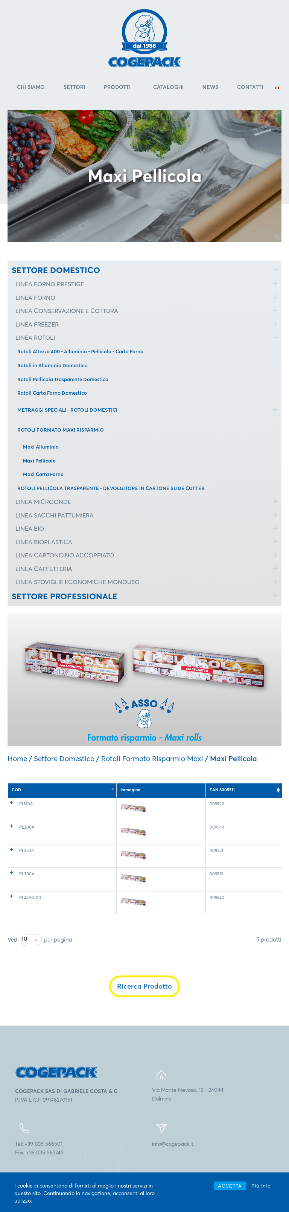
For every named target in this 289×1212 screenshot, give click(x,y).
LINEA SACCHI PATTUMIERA (54, 515)
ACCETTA (230, 1186)
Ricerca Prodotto (144, 1002)
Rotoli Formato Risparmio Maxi (152, 758)
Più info (261, 1186)
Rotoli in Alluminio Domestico (52, 365)
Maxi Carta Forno (43, 474)
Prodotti (117, 87)
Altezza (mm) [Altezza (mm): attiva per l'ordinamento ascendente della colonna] (135, 789)
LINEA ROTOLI (35, 337)
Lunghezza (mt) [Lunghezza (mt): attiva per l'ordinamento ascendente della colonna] (178, 789)
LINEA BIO (29, 528)
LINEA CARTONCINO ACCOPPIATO (64, 555)
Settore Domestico (64, 758)
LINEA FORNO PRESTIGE (49, 284)
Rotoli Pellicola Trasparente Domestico (62, 379)
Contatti (250, 87)
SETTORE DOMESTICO (56, 270)
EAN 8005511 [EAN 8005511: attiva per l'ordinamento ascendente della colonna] (258, 789)
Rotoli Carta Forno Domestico (52, 393)
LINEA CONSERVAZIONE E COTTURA (66, 310)
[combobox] (31, 956)
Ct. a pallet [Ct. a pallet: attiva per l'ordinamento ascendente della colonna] (220, 789)
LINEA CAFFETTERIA (43, 568)
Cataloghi (168, 87)
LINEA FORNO (35, 297)
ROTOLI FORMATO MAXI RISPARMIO (60, 430)
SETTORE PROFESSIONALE (64, 596)
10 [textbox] (24, 954)
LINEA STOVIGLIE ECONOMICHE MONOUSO (77, 582)
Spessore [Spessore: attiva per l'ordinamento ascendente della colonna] (99, 789)
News (210, 87)
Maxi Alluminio (41, 447)
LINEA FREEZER (37, 324)
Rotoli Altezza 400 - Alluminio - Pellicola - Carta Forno (80, 351)
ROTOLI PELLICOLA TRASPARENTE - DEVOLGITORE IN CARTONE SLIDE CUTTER (111, 488)
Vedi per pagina (40, 956)
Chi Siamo (31, 87)
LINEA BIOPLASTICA (43, 542)
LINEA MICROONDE (43, 501)
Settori (74, 87)
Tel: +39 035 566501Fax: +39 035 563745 (39, 1163)
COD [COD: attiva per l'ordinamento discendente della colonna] (16, 789)
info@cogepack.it (172, 1159)
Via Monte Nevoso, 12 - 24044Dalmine (188, 1109)
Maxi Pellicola (39, 461)
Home (17, 758)
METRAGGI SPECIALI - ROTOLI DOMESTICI (67, 410)
